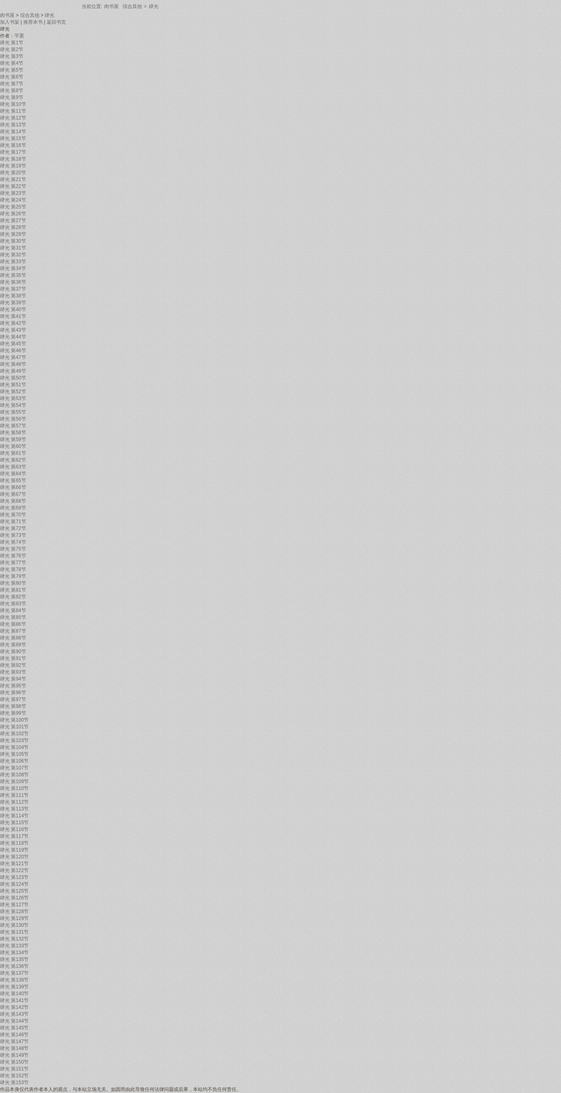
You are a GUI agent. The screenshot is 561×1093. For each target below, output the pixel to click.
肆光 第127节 (14, 904)
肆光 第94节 (13, 679)
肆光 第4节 (11, 63)
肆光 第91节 (13, 658)
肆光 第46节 (13, 350)
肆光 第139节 (14, 987)
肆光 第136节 (14, 966)
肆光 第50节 (13, 378)
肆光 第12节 (13, 118)
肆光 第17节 (13, 152)
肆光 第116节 (14, 829)
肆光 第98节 (13, 706)
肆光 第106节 (14, 761)
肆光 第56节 (13, 419)
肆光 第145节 (14, 1028)
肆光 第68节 (13, 501)
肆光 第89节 (13, 645)
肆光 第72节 (13, 528)
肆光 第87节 (13, 631)
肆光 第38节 (13, 296)
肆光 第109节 (14, 781)
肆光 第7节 (11, 84)
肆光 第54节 (13, 405)
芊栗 (19, 36)
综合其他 (132, 6)
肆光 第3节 (11, 56)
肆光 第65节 (13, 480)
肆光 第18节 (13, 159)
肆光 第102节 (14, 733)
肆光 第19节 (13, 166)
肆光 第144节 (14, 1021)
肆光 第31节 (13, 248)
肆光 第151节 (14, 1069)
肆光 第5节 (11, 70)
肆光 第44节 (13, 337)
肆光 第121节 (14, 863)
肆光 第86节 (13, 624)
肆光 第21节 (13, 179)
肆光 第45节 (13, 343)
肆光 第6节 (11, 77)
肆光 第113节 (14, 809)
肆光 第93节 (13, 672)
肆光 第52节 (13, 391)
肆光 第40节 (13, 309)
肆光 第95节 (13, 686)
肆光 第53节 (13, 398)
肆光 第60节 (13, 446)
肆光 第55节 (13, 412)
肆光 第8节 (11, 90)
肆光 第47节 (13, 357)
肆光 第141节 (14, 1000)
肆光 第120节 (14, 857)
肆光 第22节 (13, 186)
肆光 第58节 (13, 432)
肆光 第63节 (13, 467)
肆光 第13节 (13, 125)
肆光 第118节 (14, 843)
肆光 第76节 (13, 556)
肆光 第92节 (13, 665)
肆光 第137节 (14, 973)
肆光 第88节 (13, 638)
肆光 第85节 (13, 617)
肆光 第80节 (13, 583)
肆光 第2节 (11, 49)
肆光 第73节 (13, 535)
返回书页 (56, 22)
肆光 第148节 (14, 1048)
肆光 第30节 (13, 241)
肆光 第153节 (14, 1082)
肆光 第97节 (13, 699)
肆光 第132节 (14, 939)
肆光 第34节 (13, 268)
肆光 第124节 (14, 884)
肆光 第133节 (14, 946)
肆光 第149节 (14, 1055)
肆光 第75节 (13, 549)
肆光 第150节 (14, 1062)
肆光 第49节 (13, 371)
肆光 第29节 (13, 234)
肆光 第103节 (14, 740)
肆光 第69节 (13, 508)
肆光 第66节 (13, 487)
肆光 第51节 (13, 385)
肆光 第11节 (13, 111)
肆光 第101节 (14, 727)
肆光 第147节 (14, 1041)
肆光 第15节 (13, 138)
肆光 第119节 (14, 850)
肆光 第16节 (13, 145)
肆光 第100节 (14, 720)
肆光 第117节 (14, 836)
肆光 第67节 (13, 494)
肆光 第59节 (13, 439)
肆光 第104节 (14, 747)
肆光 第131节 (14, 932)
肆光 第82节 (13, 597)
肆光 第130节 (14, 925)
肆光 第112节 (14, 802)
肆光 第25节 (13, 207)
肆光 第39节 (13, 302)
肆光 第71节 (13, 521)
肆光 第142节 (14, 1007)
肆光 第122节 (14, 870)
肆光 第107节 (14, 768)
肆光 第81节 (13, 590)
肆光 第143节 (14, 1014)
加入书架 (9, 22)
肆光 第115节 (14, 822)
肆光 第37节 (13, 289)
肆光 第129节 (14, 918)
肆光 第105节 (14, 754)
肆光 (153, 6)
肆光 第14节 (13, 131)
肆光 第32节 (13, 255)
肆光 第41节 (13, 316)
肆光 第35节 (13, 275)
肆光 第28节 (13, 227)
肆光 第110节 (14, 788)
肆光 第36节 (13, 282)
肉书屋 (111, 6)
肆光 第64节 (13, 473)
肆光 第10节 (13, 104)
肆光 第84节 (13, 610)
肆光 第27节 (13, 220)
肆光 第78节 (13, 569)
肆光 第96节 (13, 692)
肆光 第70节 (13, 515)
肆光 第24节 (13, 200)
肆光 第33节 (13, 261)
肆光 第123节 (14, 877)
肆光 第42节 (13, 323)
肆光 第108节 (14, 774)
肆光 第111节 (14, 795)
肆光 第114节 (14, 816)
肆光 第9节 (11, 97)
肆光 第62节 (13, 460)
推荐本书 (33, 22)
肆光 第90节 (13, 651)
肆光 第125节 (14, 891)
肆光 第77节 (13, 562)
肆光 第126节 (14, 898)
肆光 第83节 (13, 603)
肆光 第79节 (13, 576)
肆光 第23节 (13, 193)
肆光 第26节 (13, 214)
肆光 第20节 (13, 172)
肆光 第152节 (14, 1076)
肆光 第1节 (11, 42)
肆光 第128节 (14, 911)
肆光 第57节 (13, 426)
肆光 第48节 (13, 364)
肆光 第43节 (13, 330)
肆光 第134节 (14, 952)
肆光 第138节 (14, 980)
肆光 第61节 (13, 453)
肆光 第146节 (14, 1034)
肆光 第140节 (14, 993)
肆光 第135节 (14, 959)
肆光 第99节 (13, 713)
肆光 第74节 (13, 542)
